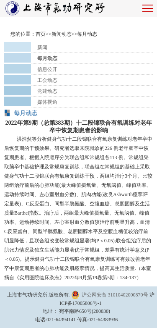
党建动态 (47, 91)
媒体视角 (47, 102)
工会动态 (47, 80)
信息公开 (47, 69)
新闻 (42, 47)
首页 (41, 34)
